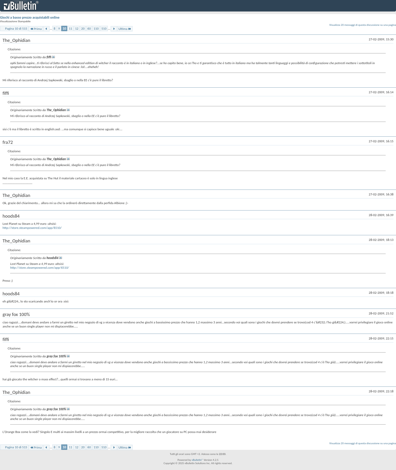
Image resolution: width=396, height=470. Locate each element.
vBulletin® (197, 460)
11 (70, 28)
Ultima (125, 29)
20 (83, 28)
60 (89, 28)
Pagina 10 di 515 (16, 28)
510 (104, 28)
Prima (36, 29)
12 (76, 28)
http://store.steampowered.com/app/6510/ (32, 228)
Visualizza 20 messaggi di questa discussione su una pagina (362, 25)
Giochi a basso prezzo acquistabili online (30, 17)
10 (64, 28)
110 (96, 28)
